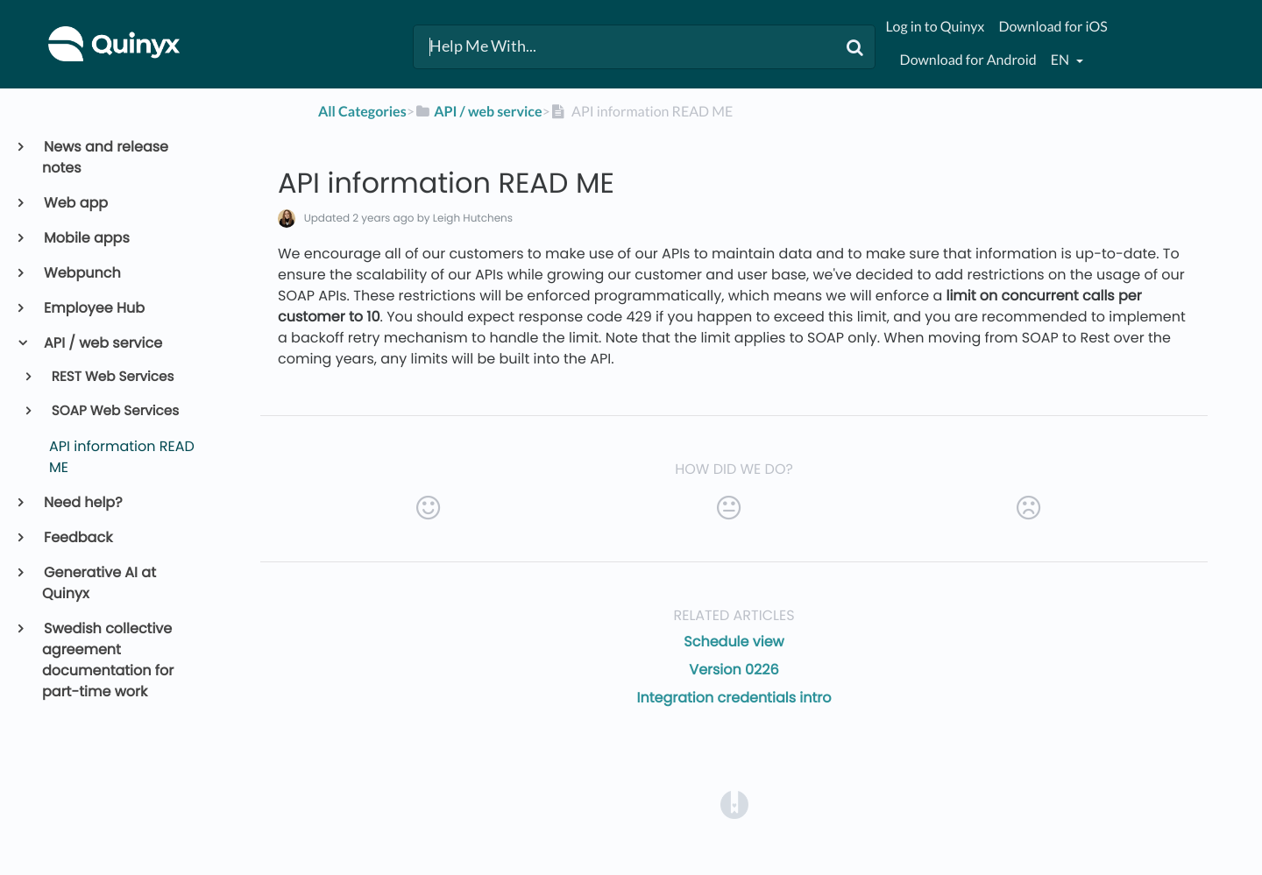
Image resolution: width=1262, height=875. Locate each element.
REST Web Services (111, 377)
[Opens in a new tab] (734, 804)
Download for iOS (1052, 26)
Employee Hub (93, 308)
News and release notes (105, 157)
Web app (75, 203)
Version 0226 (733, 670)
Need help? (82, 502)
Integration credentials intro (734, 698)
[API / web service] (478, 111)
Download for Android (968, 60)
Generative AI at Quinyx (99, 582)
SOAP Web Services (114, 411)
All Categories (362, 111)
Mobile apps (86, 238)
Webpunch (81, 273)
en (1061, 60)
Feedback (77, 537)
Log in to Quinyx (935, 26)
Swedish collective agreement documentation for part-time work (108, 660)
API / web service (102, 343)
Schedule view (733, 642)
